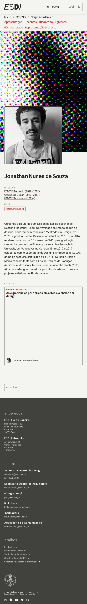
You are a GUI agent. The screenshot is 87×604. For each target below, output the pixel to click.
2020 (29, 191)
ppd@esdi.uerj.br (12, 497)
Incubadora (9, 547)
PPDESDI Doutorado (14, 198)
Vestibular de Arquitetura (15, 554)
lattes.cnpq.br (13, 208)
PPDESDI (21, 17)
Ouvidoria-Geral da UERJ (15, 558)
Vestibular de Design (13, 551)
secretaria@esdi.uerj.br (15, 474)
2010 (28, 195)
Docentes (31, 22)
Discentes (46, 22)
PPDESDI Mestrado (14, 191)
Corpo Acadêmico (42, 17)
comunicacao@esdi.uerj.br (16, 526)
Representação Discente (40, 27)
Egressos (60, 22)
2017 (36, 195)
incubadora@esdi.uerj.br (15, 517)
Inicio (7, 17)
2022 (36, 191)
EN (47, 7)
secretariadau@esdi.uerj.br (16, 487)
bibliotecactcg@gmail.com (17, 507)
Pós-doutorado (13, 27)
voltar (11, 387)
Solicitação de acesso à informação (21, 562)
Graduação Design (14, 194)
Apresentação (13, 22)
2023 (30, 198)
